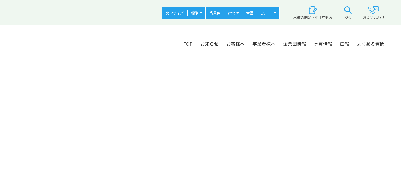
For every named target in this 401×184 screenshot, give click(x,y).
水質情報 (323, 44)
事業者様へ (263, 44)
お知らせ (209, 44)
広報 (344, 44)
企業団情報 (294, 44)
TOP (188, 44)
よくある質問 (370, 44)
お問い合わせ (373, 13)
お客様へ (235, 44)
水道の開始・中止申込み (313, 13)
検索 (348, 13)
